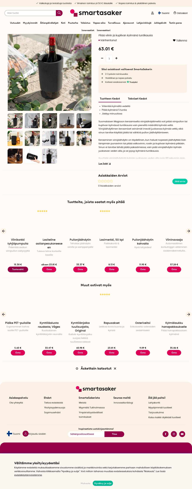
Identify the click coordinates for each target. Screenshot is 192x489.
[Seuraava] (88, 117)
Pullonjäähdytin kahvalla (143, 251)
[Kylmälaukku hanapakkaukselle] (174, 315)
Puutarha (73, 23)
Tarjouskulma (156, 417)
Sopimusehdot (52, 417)
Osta (49, 279)
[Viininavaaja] (174, 232)
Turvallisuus (114, 23)
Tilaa (114, 439)
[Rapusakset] (111, 315)
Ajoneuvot (128, 23)
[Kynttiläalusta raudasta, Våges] (49, 315)
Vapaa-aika (99, 23)
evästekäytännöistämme (28, 475)
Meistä (82, 407)
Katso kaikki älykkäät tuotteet (164, 422)
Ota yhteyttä (16, 407)
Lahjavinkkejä (144, 23)
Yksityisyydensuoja (54, 412)
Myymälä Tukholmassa (92, 412)
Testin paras (175, 23)
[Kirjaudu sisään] (152, 13)
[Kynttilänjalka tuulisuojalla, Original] (80, 315)
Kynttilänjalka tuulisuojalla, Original (80, 336)
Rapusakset (112, 332)
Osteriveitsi (142, 332)
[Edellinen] (11, 117)
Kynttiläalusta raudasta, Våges (49, 334)
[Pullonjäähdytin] (80, 232)
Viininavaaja (174, 249)
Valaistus (85, 23)
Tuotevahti (18, 279)
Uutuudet (15, 23)
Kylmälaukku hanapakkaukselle (174, 334)
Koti (63, 23)
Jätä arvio (180, 191)
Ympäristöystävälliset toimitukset (91, 419)
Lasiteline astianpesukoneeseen (49, 253)
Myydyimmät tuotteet (160, 412)
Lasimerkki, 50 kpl (112, 249)
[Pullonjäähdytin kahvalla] (142, 232)
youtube (182, 439)
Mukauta (85, 483)
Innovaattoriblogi (123, 407)
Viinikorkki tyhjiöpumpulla (18, 251)
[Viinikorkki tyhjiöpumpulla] (17, 232)
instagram (174, 439)
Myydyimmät (30, 23)
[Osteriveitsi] (142, 315)
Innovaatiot (88, 30)
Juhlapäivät (160, 23)
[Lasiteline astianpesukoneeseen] (49, 232)
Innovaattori (103, 30)
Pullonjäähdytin (80, 249)
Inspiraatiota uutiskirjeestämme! (96, 433)
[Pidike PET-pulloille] (17, 315)
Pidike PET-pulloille (18, 332)
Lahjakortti (154, 407)
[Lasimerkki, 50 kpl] (111, 232)
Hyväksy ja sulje (102, 483)
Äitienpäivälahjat (49, 23)
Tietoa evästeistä (53, 407)
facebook (166, 439)
